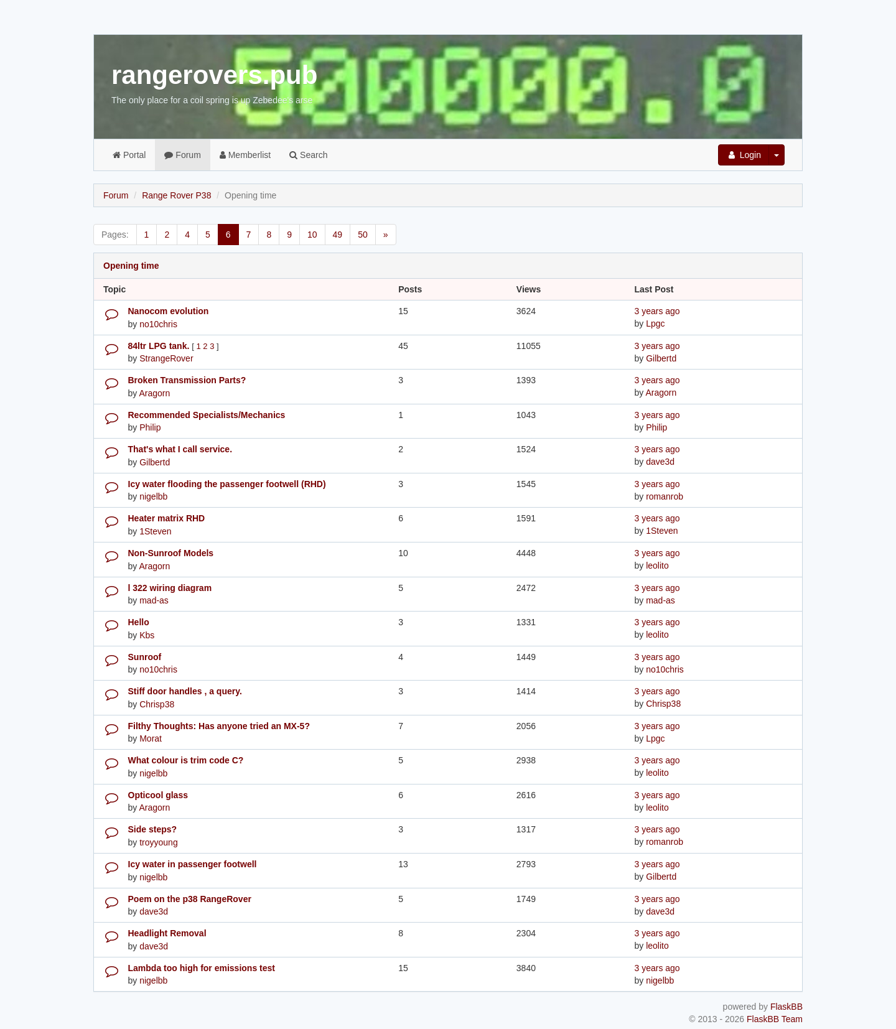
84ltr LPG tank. (160, 346)
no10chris (158, 324)
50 (363, 235)
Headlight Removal (167, 933)
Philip (150, 427)
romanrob (664, 496)
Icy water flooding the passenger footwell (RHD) (227, 484)
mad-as (154, 600)
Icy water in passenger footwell (192, 864)
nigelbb (153, 496)
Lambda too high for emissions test (201, 968)
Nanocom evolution (168, 311)
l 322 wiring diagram (170, 588)
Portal (129, 155)
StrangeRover (166, 358)
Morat (150, 738)
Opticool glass (158, 795)
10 (312, 235)
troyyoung (158, 842)
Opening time (131, 266)
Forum (182, 155)
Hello (138, 622)
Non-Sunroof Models (171, 553)
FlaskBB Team (775, 1019)
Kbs (146, 635)
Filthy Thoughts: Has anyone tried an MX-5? (219, 726)
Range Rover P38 (176, 195)
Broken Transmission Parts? (187, 380)
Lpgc (655, 323)
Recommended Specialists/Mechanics (207, 415)
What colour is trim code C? (186, 760)
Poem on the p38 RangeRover (189, 899)
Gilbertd (661, 358)
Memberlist (245, 155)
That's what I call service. (180, 449)
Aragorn (154, 393)
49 (338, 235)
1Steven (155, 531)
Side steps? (152, 829)
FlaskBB (786, 1007)
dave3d (660, 462)
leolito (657, 565)
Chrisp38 (156, 704)
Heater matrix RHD (166, 518)
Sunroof (145, 657)
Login (743, 155)
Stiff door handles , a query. (185, 691)
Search (308, 155)
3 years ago (656, 311)
